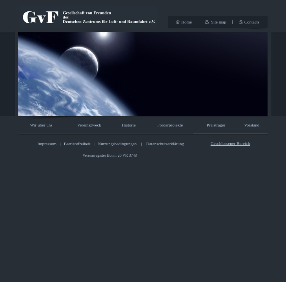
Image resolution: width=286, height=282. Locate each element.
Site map (218, 22)
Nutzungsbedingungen (117, 143)
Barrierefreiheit (77, 143)
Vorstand (251, 125)
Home (186, 22)
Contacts (252, 22)
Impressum (46, 143)
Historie (128, 125)
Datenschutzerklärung (164, 143)
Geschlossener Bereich (230, 143)
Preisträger (216, 125)
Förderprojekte (170, 125)
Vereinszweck (89, 125)
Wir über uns (41, 125)
